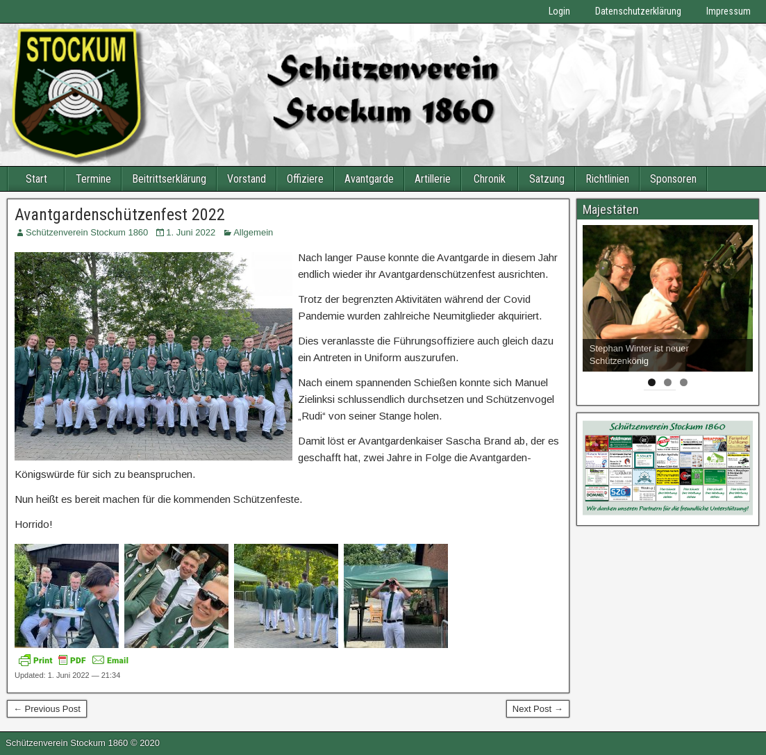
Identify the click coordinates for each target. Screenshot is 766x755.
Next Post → (538, 709)
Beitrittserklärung (169, 178)
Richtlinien (607, 178)
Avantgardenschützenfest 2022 (120, 214)
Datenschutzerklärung (638, 11)
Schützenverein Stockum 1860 (87, 232)
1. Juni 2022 (190, 232)
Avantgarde (369, 178)
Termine (93, 178)
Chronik (490, 178)
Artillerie (433, 178)
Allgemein (253, 232)
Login (559, 11)
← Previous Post (47, 709)
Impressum (728, 11)
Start (36, 178)
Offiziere (305, 178)
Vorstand (246, 178)
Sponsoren (673, 178)
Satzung (547, 178)
